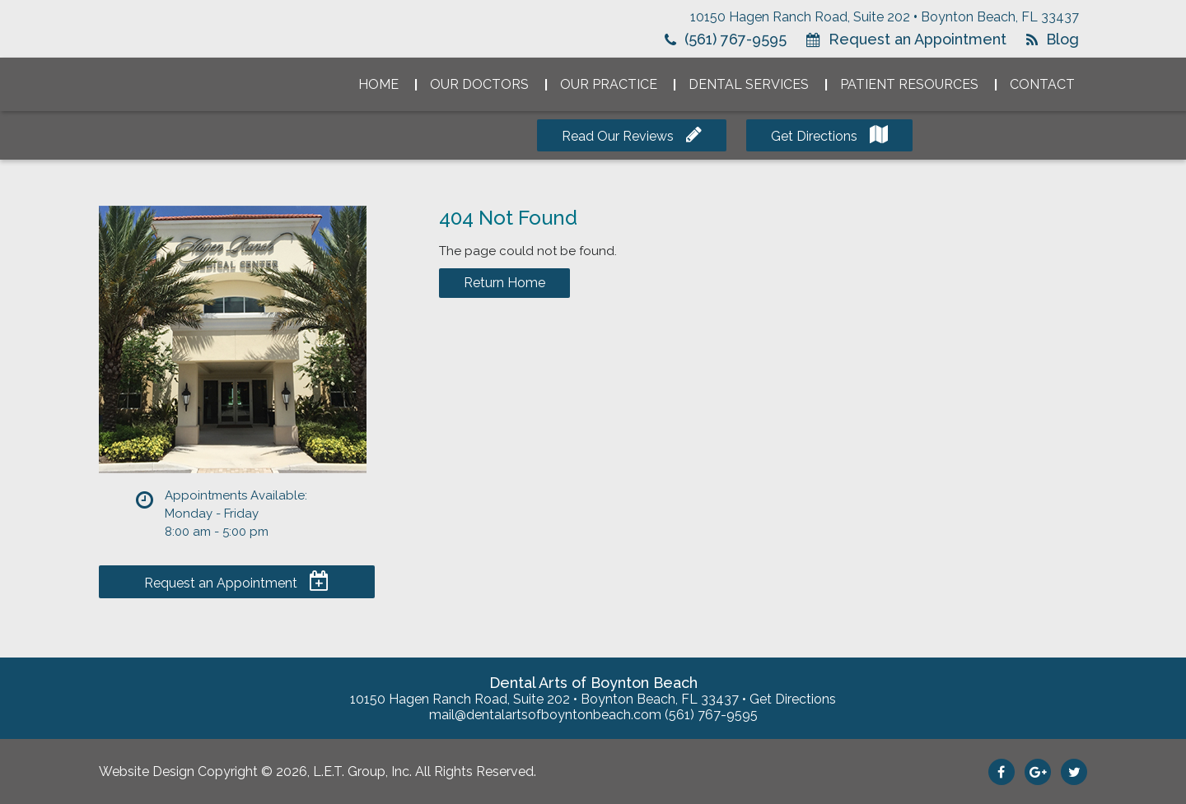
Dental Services (749, 84)
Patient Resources (909, 84)
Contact (1042, 84)
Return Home (504, 282)
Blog (1062, 39)
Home (378, 84)
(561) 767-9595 (735, 39)
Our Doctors (479, 84)
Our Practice (608, 84)
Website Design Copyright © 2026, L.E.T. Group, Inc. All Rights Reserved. (317, 771)
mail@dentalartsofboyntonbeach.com (545, 715)
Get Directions (814, 136)
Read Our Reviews (618, 136)
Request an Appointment (917, 39)
